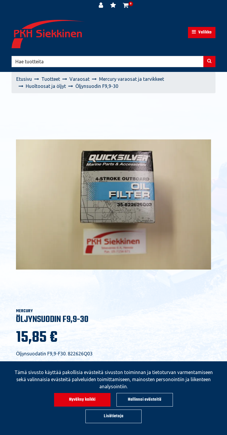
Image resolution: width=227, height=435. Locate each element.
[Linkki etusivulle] (48, 34)
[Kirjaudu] (101, 5)
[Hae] (108, 61)
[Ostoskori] (126, 5)
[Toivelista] (113, 5)
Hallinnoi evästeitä (144, 399)
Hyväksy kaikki (82, 399)
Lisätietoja (113, 416)
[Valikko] (201, 32)
